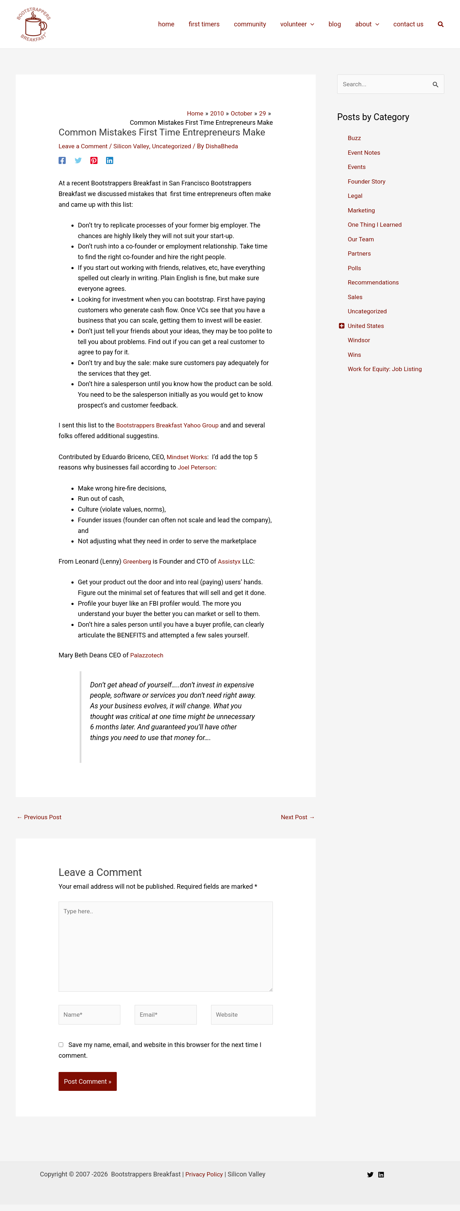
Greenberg (138, 561)
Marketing (362, 210)
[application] (315, 24)
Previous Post (40, 817)
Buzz (355, 138)
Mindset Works (187, 456)
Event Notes (365, 152)
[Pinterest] (94, 160)
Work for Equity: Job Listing (387, 369)
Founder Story (368, 181)
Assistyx (231, 561)
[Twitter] (78, 160)
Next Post (297, 817)
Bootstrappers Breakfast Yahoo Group (170, 425)
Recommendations (375, 283)
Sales (356, 297)
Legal (356, 196)
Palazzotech (147, 655)
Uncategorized (177, 146)
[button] (441, 24)
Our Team (362, 239)
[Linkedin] (109, 160)
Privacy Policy (204, 1180)
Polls (355, 268)
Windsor (359, 340)
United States (367, 326)
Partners (360, 254)
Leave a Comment (84, 146)
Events (357, 167)
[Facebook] (62, 160)
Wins (355, 355)
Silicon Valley (135, 146)
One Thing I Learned (376, 225)
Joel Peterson (197, 467)
